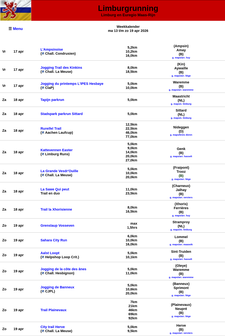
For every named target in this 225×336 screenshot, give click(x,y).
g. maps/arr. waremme (181, 277)
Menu (18, 29)
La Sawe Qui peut (54, 189)
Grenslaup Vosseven (57, 225)
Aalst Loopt (49, 253)
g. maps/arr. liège (181, 75)
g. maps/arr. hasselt (181, 156)
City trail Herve (52, 327)
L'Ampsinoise (51, 49)
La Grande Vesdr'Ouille (59, 171)
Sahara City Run (53, 240)
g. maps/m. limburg (181, 229)
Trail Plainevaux (53, 310)
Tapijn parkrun (52, 100)
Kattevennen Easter (56, 150)
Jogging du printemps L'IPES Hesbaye (71, 84)
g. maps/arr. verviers (181, 197)
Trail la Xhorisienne (56, 209)
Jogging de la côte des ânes (63, 269)
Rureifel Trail (50, 128)
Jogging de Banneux (57, 287)
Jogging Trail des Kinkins (61, 68)
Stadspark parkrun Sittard (61, 114)
